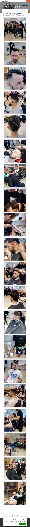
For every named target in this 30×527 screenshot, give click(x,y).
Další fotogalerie (15, 515)
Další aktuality (15, 510)
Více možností (6, 524)
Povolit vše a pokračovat (22, 524)
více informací (15, 522)
